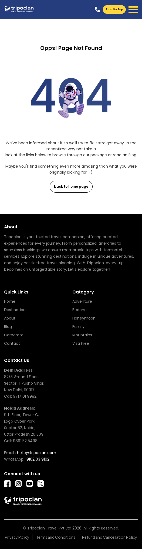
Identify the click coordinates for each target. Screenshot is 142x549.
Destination (15, 309)
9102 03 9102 (37, 459)
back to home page (71, 186)
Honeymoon (84, 318)
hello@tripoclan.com (36, 452)
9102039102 (97, 9)
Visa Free (80, 343)
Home (9, 301)
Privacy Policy (17, 537)
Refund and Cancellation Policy (109, 537)
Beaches (80, 309)
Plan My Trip (114, 9)
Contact (12, 343)
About (9, 318)
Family (78, 326)
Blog (8, 326)
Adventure (82, 301)
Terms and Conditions (55, 537)
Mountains (82, 335)
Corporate (13, 335)
